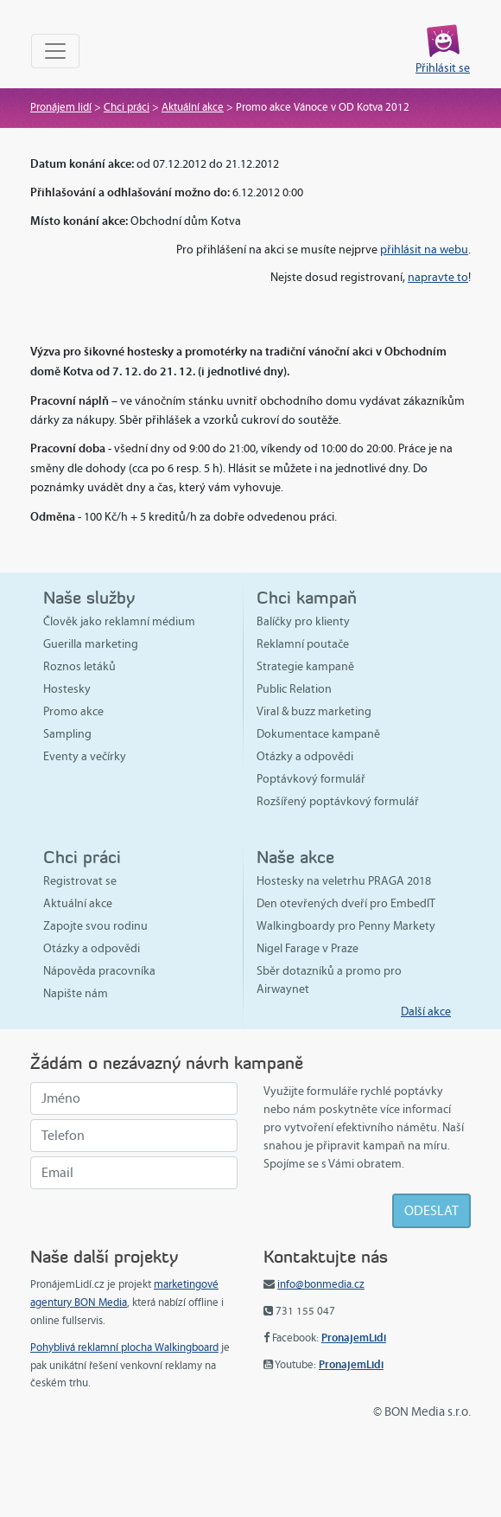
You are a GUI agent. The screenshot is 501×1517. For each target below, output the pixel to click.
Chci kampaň (307, 597)
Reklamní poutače (303, 644)
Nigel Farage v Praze (307, 948)
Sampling (67, 733)
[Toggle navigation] (55, 51)
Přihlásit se (442, 68)
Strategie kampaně (305, 666)
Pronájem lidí (61, 107)
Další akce (426, 1011)
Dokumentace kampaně (318, 733)
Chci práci (126, 107)
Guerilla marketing (90, 644)
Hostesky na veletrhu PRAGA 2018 (344, 881)
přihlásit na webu (424, 249)
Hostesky (67, 689)
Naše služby (89, 597)
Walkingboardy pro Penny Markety (346, 926)
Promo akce (73, 711)
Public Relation (294, 689)
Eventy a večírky (84, 756)
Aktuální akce (193, 107)
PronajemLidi (353, 1337)
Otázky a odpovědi (305, 756)
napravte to (438, 277)
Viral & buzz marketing (314, 711)
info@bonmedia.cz (321, 1284)
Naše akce (295, 856)
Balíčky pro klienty (303, 621)
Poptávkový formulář (311, 778)
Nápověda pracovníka (99, 970)
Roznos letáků (79, 666)
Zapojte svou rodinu (95, 926)
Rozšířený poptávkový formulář (338, 801)
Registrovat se (80, 881)
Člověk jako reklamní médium (119, 621)
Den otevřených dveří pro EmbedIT (346, 903)
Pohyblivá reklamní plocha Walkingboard (124, 1347)
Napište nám (75, 993)
